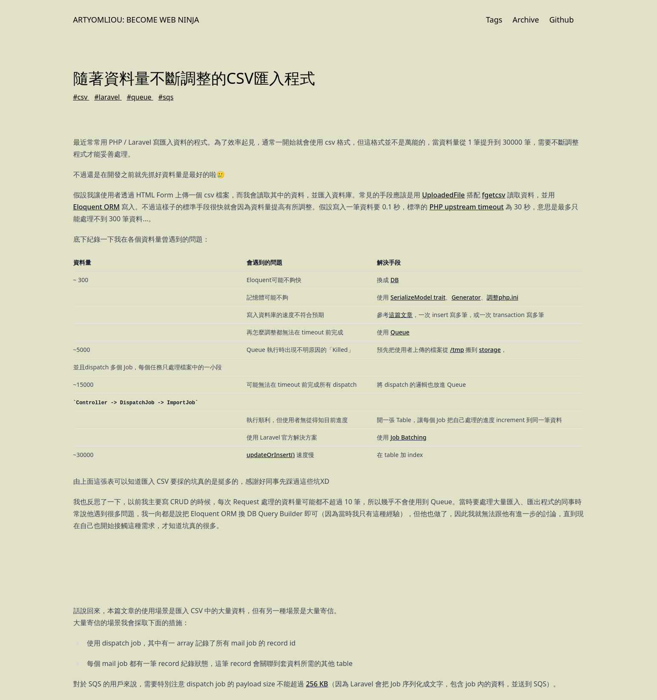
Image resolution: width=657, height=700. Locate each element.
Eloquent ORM (96, 206)
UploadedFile (443, 195)
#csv (81, 97)
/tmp (457, 350)
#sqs (166, 97)
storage (490, 350)
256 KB (317, 684)
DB (394, 280)
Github (561, 19)
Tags (494, 19)
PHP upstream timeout (467, 206)
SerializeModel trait (417, 297)
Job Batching (408, 437)
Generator (466, 297)
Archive (526, 19)
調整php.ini (502, 297)
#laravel (107, 97)
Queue (400, 332)
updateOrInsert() (271, 455)
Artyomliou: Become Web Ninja (136, 19)
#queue (140, 97)
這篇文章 (401, 315)
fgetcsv (493, 195)
